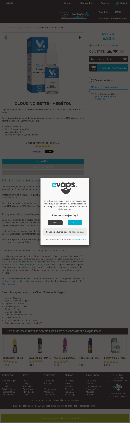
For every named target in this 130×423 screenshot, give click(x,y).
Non (55, 223)
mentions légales (80, 239)
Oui (75, 223)
